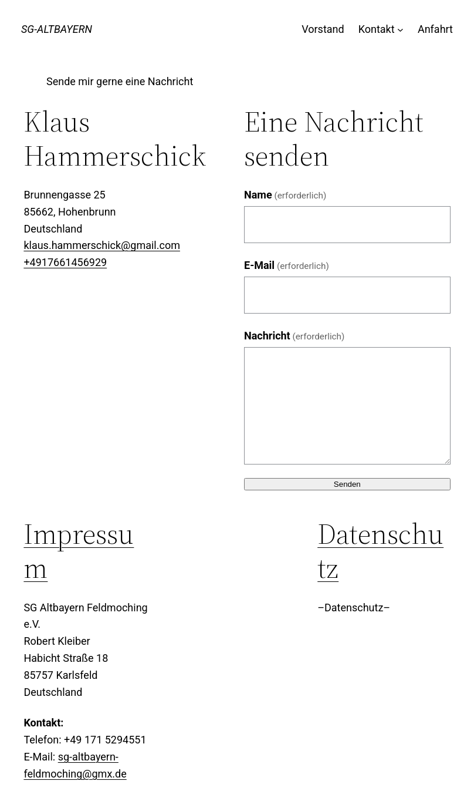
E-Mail (286, 265)
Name (285, 195)
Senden (347, 484)
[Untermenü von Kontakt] (400, 29)
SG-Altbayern (56, 29)
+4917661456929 (65, 262)
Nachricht (294, 335)
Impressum (78, 550)
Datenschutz (380, 550)
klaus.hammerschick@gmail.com (101, 245)
